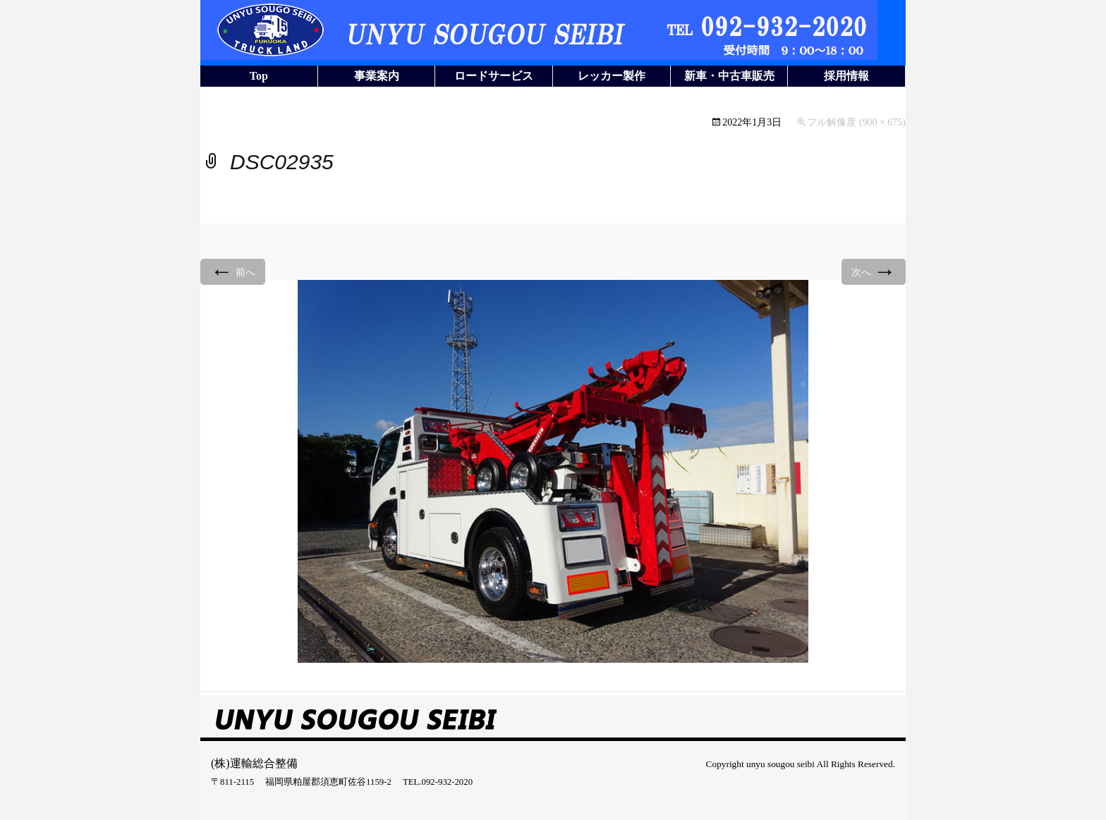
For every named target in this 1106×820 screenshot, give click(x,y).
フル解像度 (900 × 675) (856, 122)
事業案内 (376, 76)
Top (259, 76)
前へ (232, 271)
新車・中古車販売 (729, 76)
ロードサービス (493, 76)
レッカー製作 (611, 76)
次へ (874, 271)
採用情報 (846, 76)
